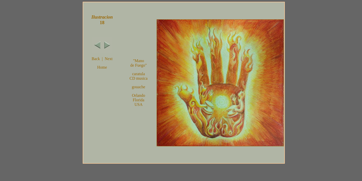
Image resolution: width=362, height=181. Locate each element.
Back (96, 59)
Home (102, 67)
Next (108, 59)
